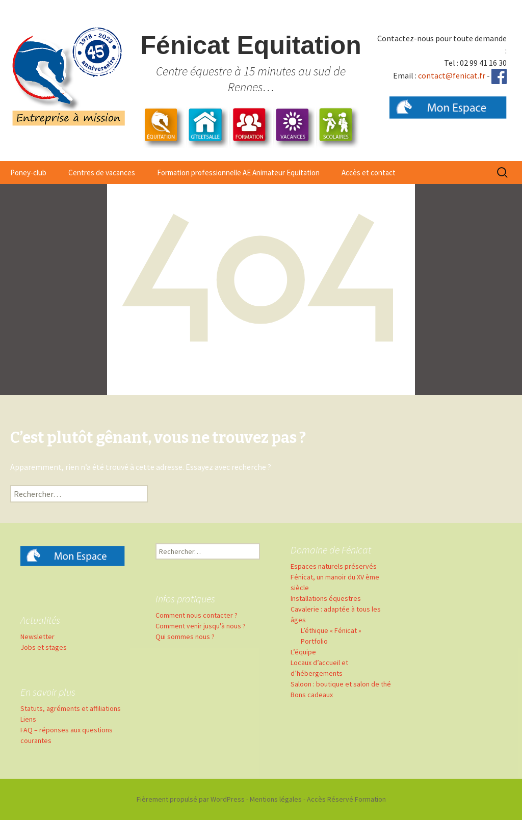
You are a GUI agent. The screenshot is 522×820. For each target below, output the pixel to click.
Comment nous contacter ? (196, 615)
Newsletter (37, 636)
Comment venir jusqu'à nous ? (200, 625)
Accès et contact (369, 172)
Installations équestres (326, 598)
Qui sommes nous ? (185, 636)
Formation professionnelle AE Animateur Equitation (238, 172)
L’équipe (303, 651)
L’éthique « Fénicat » (331, 630)
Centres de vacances (101, 172)
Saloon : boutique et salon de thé (341, 684)
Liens (28, 719)
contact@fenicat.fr (451, 75)
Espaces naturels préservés (334, 566)
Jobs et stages (43, 647)
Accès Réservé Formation (346, 799)
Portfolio (314, 641)
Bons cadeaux (312, 694)
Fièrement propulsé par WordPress (191, 799)
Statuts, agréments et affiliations (70, 708)
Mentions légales (276, 799)
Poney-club (28, 172)
